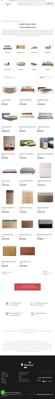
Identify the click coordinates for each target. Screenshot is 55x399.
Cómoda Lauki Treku (43, 207)
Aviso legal (3, 382)
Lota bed (21, 69)
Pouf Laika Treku (6, 100)
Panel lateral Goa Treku (8, 154)
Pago (20, 376)
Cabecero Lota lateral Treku (45, 154)
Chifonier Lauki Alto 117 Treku (8, 208)
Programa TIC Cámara (24, 381)
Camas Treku (7, 52)
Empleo (3, 379)
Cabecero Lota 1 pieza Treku (27, 127)
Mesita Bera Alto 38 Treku (44, 234)
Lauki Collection (47, 52)
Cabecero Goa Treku (43, 127)
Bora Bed (47, 69)
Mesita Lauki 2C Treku (25, 234)
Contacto (3, 372)
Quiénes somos (5, 374)
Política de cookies (23, 379)
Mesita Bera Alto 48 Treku (8, 261)
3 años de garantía (40, 317)
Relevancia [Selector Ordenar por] (45, 77)
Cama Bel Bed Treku (43, 100)
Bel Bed (34, 69)
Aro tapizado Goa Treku (26, 181)
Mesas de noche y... (21, 52)
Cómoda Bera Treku (25, 261)
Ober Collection (34, 52)
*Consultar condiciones (40, 0)
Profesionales (4, 376)
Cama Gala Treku (6, 127)
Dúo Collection (7, 69)
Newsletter (4, 381)
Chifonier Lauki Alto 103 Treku (44, 181)
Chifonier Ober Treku (25, 207)
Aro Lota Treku (5, 181)
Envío (20, 377)
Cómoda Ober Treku (7, 234)
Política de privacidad (24, 372)
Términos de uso (23, 374)
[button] (27, 287)
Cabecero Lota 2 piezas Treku (26, 154)
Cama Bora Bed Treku (25, 100)
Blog (2, 377)
